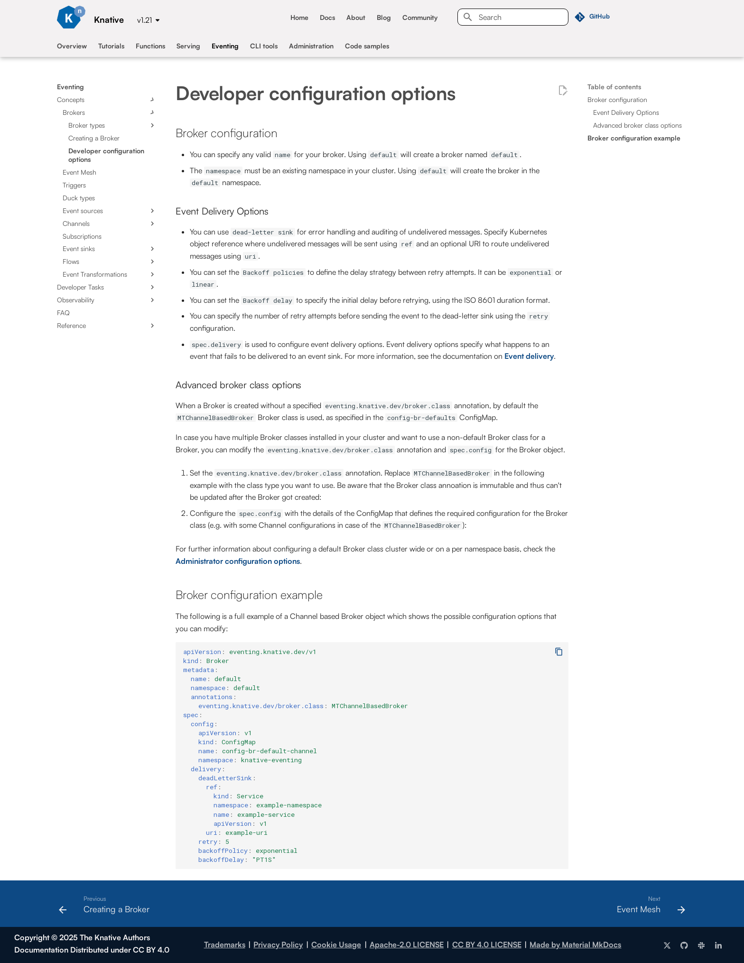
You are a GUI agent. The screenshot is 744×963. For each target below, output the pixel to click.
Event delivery (529, 356)
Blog (384, 17)
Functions (150, 46)
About (355, 17)
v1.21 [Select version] (144, 20)
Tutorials (111, 46)
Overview (72, 46)
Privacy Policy (278, 944)
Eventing (225, 46)
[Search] (512, 17)
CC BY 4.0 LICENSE (486, 944)
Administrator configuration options (238, 561)
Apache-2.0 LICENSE (407, 944)
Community (419, 17)
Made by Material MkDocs (575, 944)
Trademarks (224, 944)
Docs (327, 17)
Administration (311, 46)
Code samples (367, 46)
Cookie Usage (336, 944)
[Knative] (71, 17)
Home (299, 17)
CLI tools (264, 46)
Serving (188, 46)
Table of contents (614, 87)
